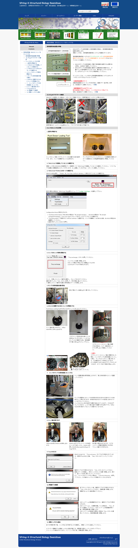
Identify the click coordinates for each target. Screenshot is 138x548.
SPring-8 (99, 542)
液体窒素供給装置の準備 (33, 56)
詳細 (95, 85)
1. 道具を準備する (32, 63)
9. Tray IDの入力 (31, 88)
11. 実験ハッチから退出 (33, 92)
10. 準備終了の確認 (32, 90)
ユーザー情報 (77, 15)
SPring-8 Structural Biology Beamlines (50, 4)
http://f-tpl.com (113, 544)
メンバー (43, 15)
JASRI (104, 542)
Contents (31, 49)
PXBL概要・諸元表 (112, 34)
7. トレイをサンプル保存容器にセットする (34, 84)
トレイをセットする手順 (33, 61)
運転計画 (105, 6)
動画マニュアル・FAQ (69, 34)
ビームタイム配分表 (25, 34)
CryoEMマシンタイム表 (40, 34)
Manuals (31, 46)
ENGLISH (111, 15)
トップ (27, 15)
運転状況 (115, 6)
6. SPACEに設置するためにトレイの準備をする (34, 80)
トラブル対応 (98, 34)
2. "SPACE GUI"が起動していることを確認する (34, 66)
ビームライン (60, 15)
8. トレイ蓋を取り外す (33, 86)
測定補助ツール (83, 34)
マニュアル (54, 34)
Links (94, 15)
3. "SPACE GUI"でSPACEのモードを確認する (34, 69)
